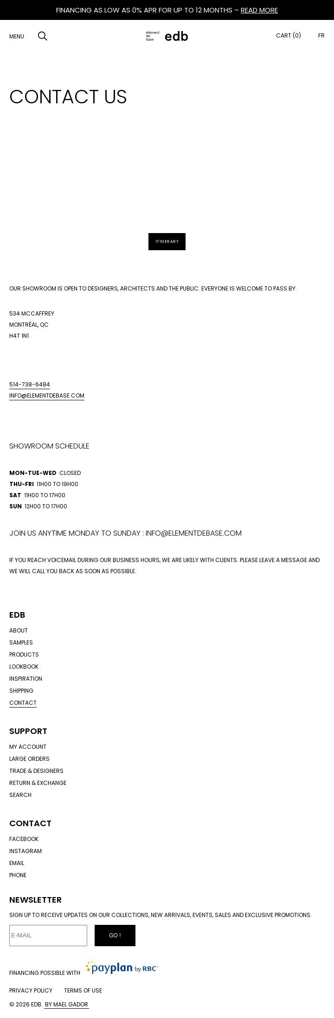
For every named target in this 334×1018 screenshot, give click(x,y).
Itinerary (167, 241)
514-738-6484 (29, 384)
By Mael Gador (66, 1004)
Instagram (25, 851)
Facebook (24, 839)
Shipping (21, 691)
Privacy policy (30, 990)
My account (27, 747)
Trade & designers (36, 771)
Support (28, 731)
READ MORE (259, 10)
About (18, 630)
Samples (21, 642)
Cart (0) (288, 35)
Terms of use (83, 990)
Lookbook (24, 666)
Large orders (29, 759)
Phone (17, 875)
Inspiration (25, 679)
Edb (17, 614)
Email (16, 863)
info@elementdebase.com (46, 395)
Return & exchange (37, 783)
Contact (23, 703)
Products (24, 654)
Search (20, 795)
